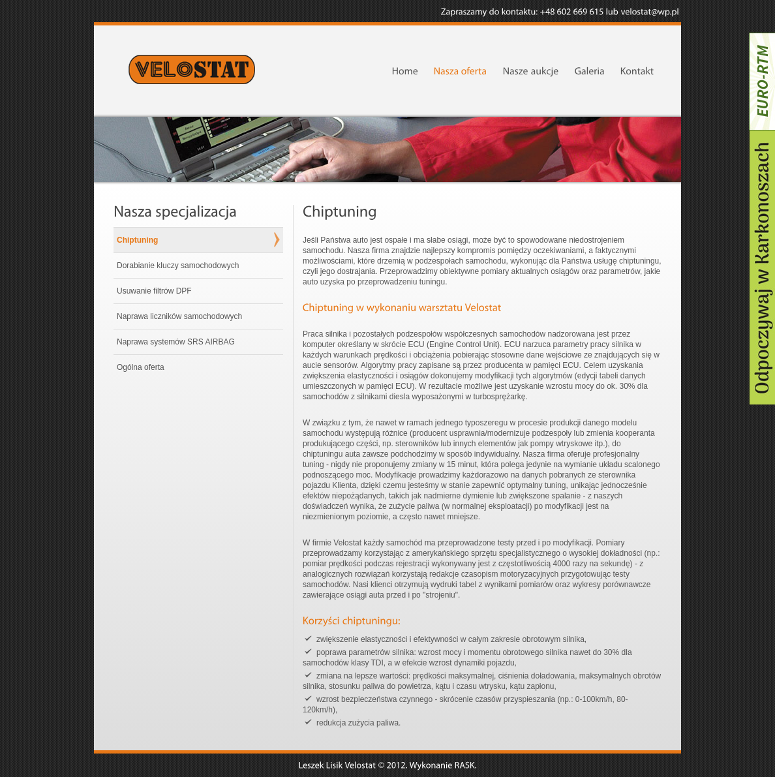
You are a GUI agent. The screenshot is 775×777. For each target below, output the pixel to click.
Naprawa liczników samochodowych (179, 316)
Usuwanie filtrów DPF (154, 291)
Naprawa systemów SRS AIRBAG (176, 341)
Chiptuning (137, 240)
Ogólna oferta (140, 367)
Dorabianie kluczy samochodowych (178, 265)
